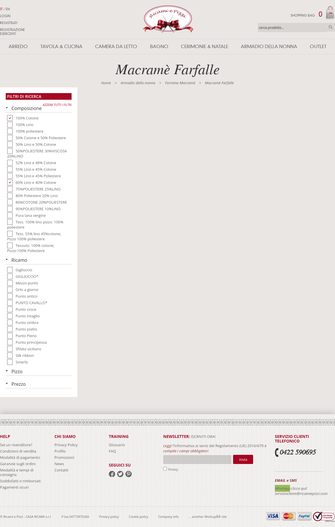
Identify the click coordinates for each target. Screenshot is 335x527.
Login (5, 16)
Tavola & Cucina (61, 46)
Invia (243, 459)
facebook (112, 474)
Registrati (8, 23)
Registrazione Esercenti (12, 32)
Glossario (117, 444)
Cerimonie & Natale (204, 46)
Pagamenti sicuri (14, 487)
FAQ (112, 451)
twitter (120, 474)
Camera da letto (116, 46)
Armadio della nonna (269, 46)
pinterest (128, 474)
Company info (168, 516)
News (59, 463)
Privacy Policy (66, 444)
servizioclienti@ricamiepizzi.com (301, 493)
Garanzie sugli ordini (18, 463)
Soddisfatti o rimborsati (20, 480)
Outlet (318, 46)
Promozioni (64, 457)
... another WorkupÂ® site (208, 516)
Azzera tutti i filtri (57, 105)
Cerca (330, 27)
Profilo (60, 451)
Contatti (61, 470)
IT (1, 9)
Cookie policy (138, 516)
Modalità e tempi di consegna (17, 472)
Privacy (173, 469)
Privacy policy (109, 516)
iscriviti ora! (203, 436)
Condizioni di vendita (18, 451)
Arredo (18, 46)
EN (8, 9)
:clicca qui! (298, 488)
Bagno (159, 46)
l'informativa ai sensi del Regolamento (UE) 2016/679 (218, 445)
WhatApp (282, 488)
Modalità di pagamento (20, 457)
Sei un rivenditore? (16, 444)
